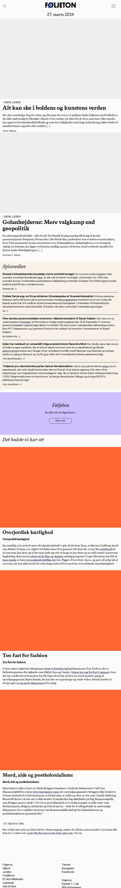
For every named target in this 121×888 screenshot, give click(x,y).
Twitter (66, 865)
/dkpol (6, 868)
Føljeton (8, 865)
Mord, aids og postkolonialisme (38, 775)
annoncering (10, 351)
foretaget (25, 322)
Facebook (68, 872)
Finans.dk (9, 289)
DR (5, 311)
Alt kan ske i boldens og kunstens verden (54, 107)
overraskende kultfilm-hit (41, 560)
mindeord (106, 549)
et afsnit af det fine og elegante (45, 556)
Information (11, 336)
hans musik (9, 560)
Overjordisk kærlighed (28, 532)
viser (40, 277)
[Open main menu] (113, 6)
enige (105, 366)
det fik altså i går (51, 833)
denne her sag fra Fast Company (91, 672)
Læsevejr (8, 883)
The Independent (14, 359)
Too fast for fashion (25, 655)
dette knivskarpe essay (46, 791)
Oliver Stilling (9, 130)
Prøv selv (60, 420)
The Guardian (12, 384)
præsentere (70, 299)
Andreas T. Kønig (11, 255)
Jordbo (7, 872)
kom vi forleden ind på (58, 668)
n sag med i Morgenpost (31, 683)
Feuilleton (9, 876)
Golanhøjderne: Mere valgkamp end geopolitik (49, 225)
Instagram (68, 868)
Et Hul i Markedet (13, 879)
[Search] (5, 6)
